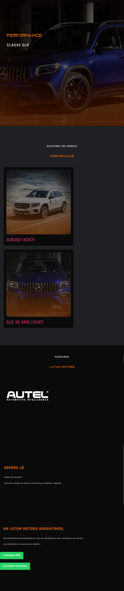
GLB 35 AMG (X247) (24, 322)
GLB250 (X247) (20, 240)
